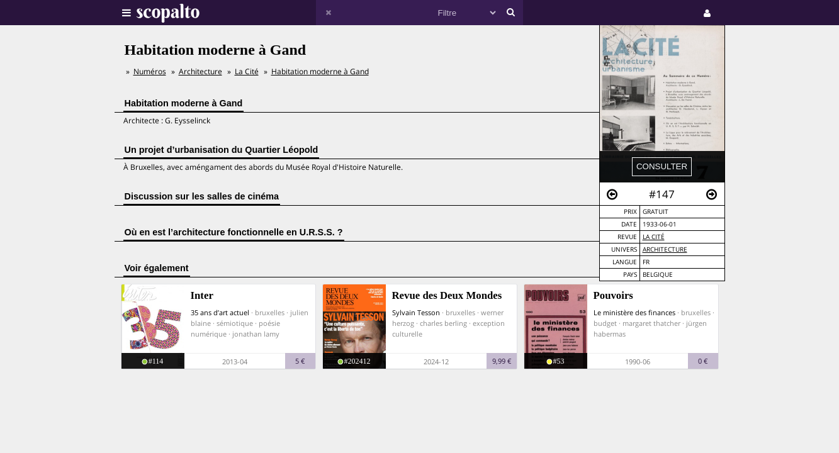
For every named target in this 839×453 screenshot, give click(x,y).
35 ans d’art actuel (220, 312)
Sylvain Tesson (416, 312)
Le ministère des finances (634, 312)
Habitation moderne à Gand (320, 71)
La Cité (654, 237)
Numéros (149, 71)
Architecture (665, 249)
